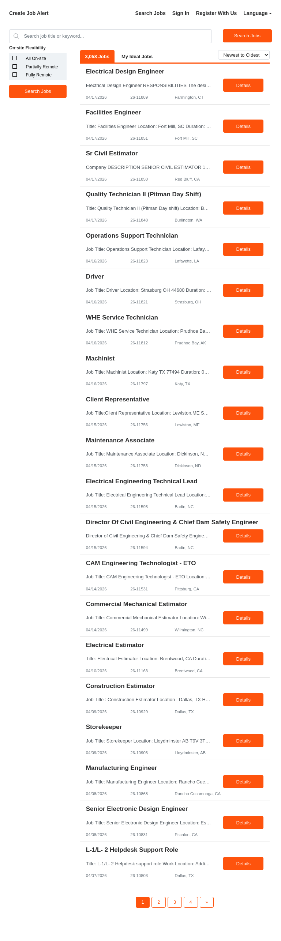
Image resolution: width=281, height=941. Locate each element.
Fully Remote (39, 75)
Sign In (181, 13)
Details (243, 85)
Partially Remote (42, 66)
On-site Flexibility (27, 47)
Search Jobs (150, 13)
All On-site (36, 58)
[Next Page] (207, 902)
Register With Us (216, 13)
